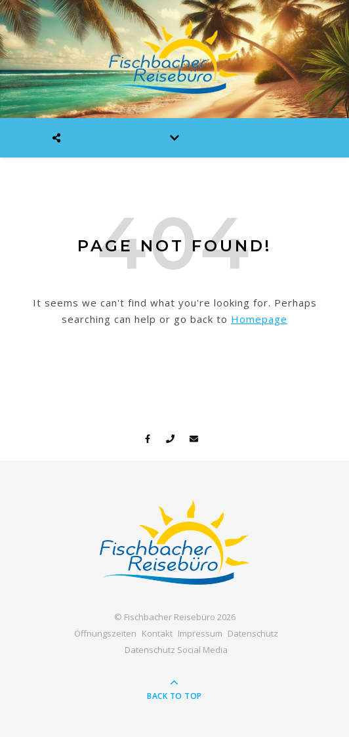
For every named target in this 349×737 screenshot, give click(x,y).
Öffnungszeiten (105, 633)
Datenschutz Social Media (176, 650)
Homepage (259, 319)
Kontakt (157, 633)
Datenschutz (253, 633)
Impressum (200, 633)
